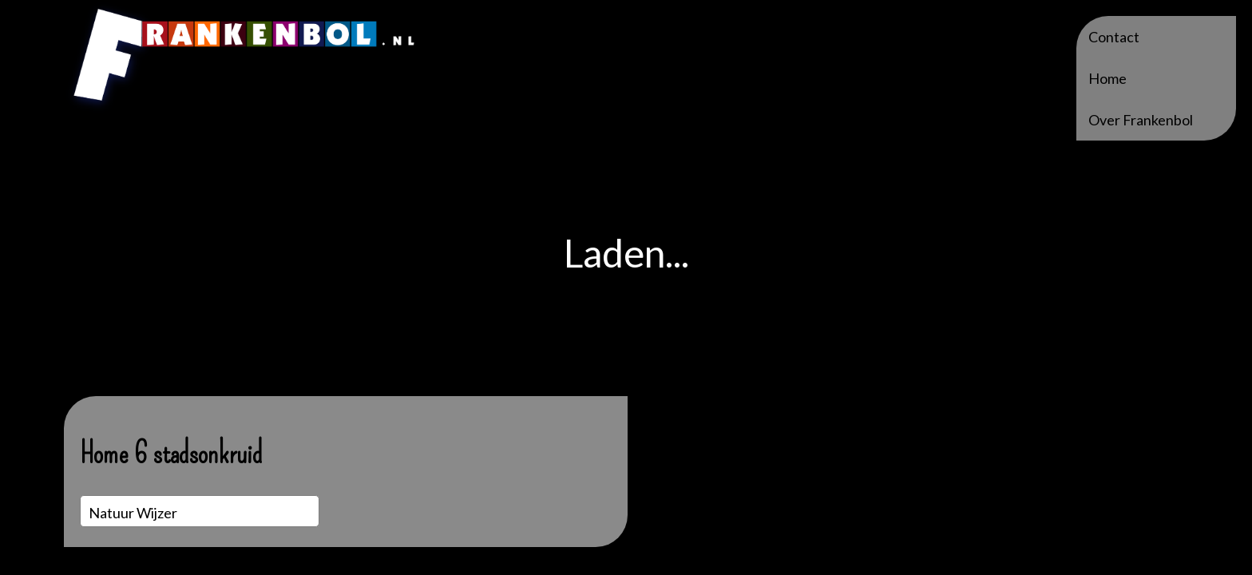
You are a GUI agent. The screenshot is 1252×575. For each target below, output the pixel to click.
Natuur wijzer (133, 512)
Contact (1113, 37)
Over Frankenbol (1140, 120)
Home (1107, 78)
